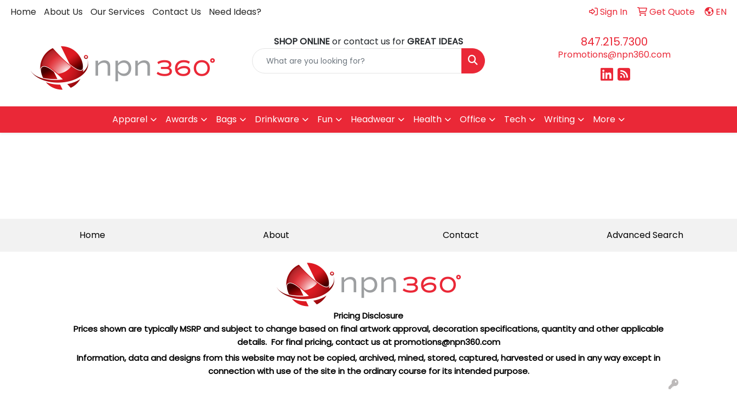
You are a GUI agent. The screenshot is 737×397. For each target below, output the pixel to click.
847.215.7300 (614, 41)
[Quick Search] (356, 60)
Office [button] (473, 119)
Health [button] (427, 119)
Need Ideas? (235, 11)
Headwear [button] (373, 119)
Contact (461, 235)
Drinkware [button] (277, 119)
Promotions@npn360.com (614, 54)
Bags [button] (226, 119)
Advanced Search (645, 235)
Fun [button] (325, 119)
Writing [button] (559, 119)
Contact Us (176, 11)
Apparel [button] (129, 119)
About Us (63, 11)
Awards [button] (181, 119)
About (276, 235)
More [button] (604, 119)
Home (23, 11)
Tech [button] (515, 119)
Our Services (117, 11)
